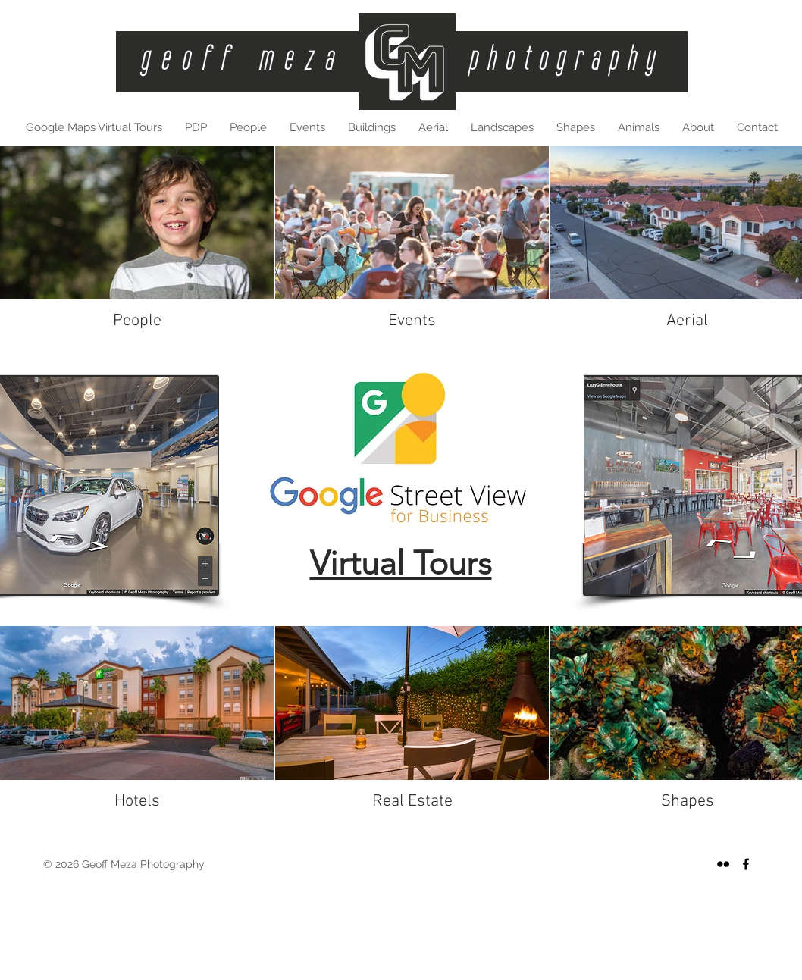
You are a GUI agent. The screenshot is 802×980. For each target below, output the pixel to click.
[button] (372, 127)
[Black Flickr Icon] (723, 864)
